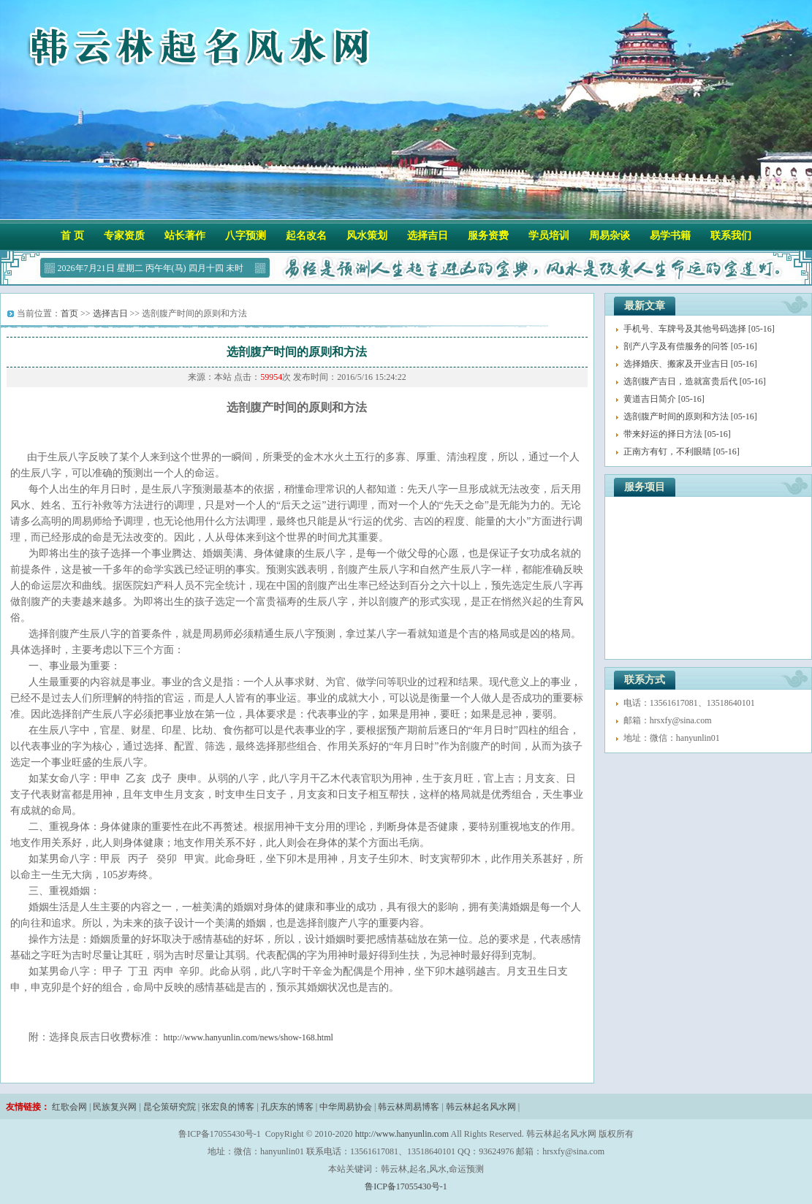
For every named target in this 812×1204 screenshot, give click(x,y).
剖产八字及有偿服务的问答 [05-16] (690, 346)
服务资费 (488, 235)
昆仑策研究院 (169, 1107)
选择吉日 (427, 235)
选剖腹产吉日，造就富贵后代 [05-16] (694, 381)
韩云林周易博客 (408, 1107)
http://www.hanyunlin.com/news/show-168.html (248, 1037)
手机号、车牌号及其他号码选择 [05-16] (699, 329)
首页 (69, 313)
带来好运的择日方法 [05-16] (677, 434)
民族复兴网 (115, 1107)
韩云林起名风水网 (481, 1107)
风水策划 (366, 235)
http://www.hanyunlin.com (402, 1134)
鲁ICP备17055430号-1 (406, 1186)
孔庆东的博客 (287, 1107)
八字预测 (245, 235)
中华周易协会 (345, 1107)
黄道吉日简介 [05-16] (664, 399)
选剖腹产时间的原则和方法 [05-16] (690, 416)
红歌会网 (69, 1107)
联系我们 (730, 235)
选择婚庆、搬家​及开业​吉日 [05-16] (690, 364)
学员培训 (548, 235)
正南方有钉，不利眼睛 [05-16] (681, 451)
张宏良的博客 (228, 1107)
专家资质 (124, 235)
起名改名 (306, 235)
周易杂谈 (609, 235)
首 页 (72, 235)
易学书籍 (670, 235)
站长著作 (184, 235)
